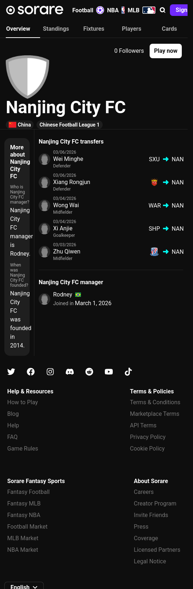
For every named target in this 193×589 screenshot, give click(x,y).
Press (141, 526)
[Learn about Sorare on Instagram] (50, 371)
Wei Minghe (68, 158)
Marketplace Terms (155, 413)
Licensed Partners (157, 549)
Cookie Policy (147, 448)
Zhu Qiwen (66, 251)
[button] (162, 10)
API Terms (143, 425)
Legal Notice (150, 561)
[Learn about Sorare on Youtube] (109, 371)
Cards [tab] (169, 28)
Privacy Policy (148, 437)
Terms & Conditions (155, 402)
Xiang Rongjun (71, 182)
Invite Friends (151, 515)
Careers (144, 491)
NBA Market (22, 549)
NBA (116, 10)
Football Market (27, 526)
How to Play (22, 402)
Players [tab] (131, 28)
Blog (13, 413)
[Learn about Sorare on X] (11, 371)
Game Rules (22, 448)
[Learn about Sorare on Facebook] (31, 371)
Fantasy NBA (23, 515)
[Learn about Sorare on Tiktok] (128, 371)
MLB (141, 10)
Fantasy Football (28, 491)
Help (13, 425)
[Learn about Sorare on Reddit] (89, 371)
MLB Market (22, 538)
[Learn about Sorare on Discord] (70, 371)
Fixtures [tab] (93, 28)
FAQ (12, 437)
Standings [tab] (56, 28)
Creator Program (155, 503)
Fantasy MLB (23, 503)
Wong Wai (66, 205)
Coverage (146, 538)
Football (88, 10)
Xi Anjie (62, 228)
